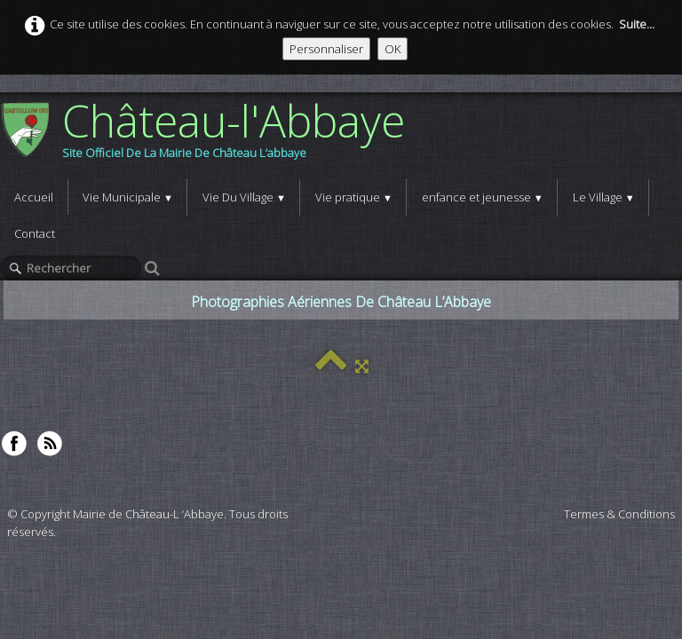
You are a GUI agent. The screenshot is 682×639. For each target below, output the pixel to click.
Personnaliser (326, 49)
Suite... (636, 24)
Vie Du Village (244, 197)
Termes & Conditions (619, 514)
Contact (34, 233)
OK (392, 49)
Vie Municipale (128, 197)
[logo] (209, 135)
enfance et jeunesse (482, 197)
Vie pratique (354, 197)
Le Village (604, 197)
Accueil (33, 197)
